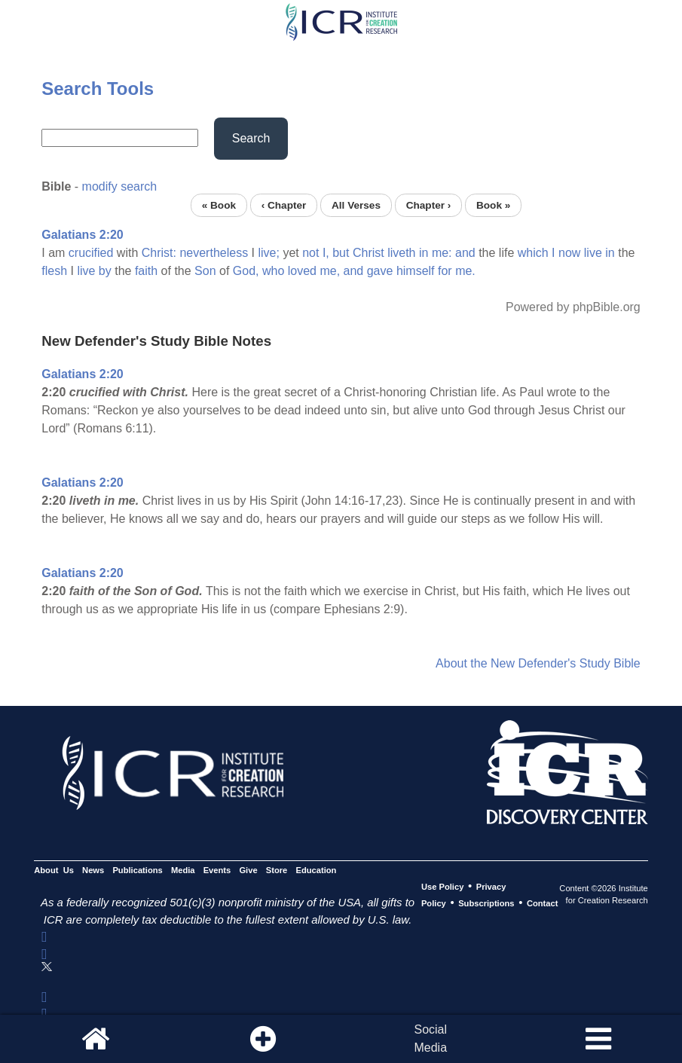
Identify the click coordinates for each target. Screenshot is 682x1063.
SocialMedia (430, 1038)
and (465, 252)
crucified (91, 252)
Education (315, 870)
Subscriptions (486, 903)
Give (248, 870)
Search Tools (97, 88)
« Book (219, 205)
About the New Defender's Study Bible (538, 663)
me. (465, 270)
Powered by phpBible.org (573, 307)
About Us (54, 870)
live (593, 252)
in (423, 252)
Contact (542, 903)
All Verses (356, 205)
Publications (137, 870)
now (569, 252)
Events (217, 870)
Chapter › (428, 205)
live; (268, 252)
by (105, 270)
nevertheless (213, 252)
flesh (54, 270)
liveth (401, 252)
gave (380, 270)
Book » (493, 205)
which (533, 252)
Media (183, 870)
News (93, 870)
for (445, 270)
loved (302, 270)
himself (415, 270)
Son (205, 270)
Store (277, 870)
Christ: (159, 252)
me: (442, 252)
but (340, 252)
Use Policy (442, 886)
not (310, 252)
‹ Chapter (284, 205)
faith (146, 270)
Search (251, 138)
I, (326, 252)
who (273, 270)
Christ (368, 252)
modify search (120, 186)
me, (330, 270)
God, (246, 270)
